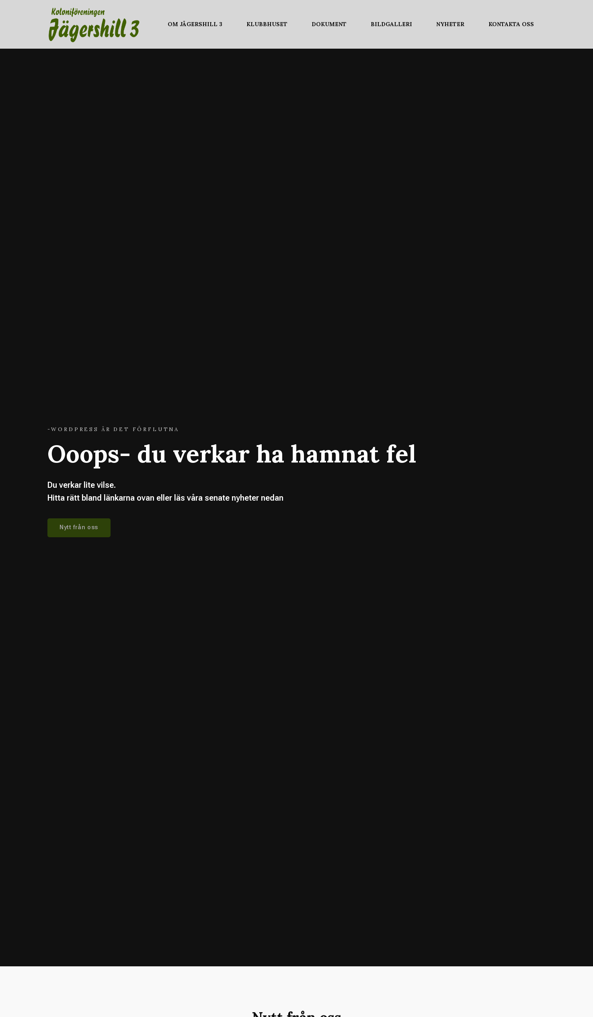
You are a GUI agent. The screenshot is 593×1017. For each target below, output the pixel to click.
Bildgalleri (391, 24)
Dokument (329, 24)
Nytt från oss (79, 527)
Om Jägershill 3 (195, 24)
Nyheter (450, 24)
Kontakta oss (511, 24)
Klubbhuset (266, 24)
